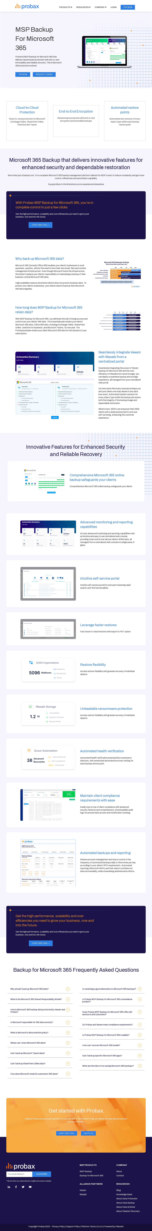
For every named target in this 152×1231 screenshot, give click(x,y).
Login (114, 7)
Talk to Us (88, 1133)
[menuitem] (91, 1166)
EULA (100, 1226)
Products (64, 7)
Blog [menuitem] (118, 1190)
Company (100, 7)
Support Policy (73, 1226)
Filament (120, 1226)
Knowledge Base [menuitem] (124, 1194)
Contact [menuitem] (120, 1175)
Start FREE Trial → (40, 225)
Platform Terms (88, 1226)
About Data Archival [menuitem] (125, 1207)
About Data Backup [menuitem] (125, 1203)
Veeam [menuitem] (83, 1190)
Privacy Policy (58, 1226)
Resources (82, 7)
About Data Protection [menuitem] (126, 1198)
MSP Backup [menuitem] (86, 1171)
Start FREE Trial (66, 1133)
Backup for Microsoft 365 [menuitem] (91, 1175)
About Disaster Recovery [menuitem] (128, 1211)
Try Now (23, 74)
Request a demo (44, 74)
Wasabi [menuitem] (83, 1194)
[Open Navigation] (48, 6)
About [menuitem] (119, 1171)
